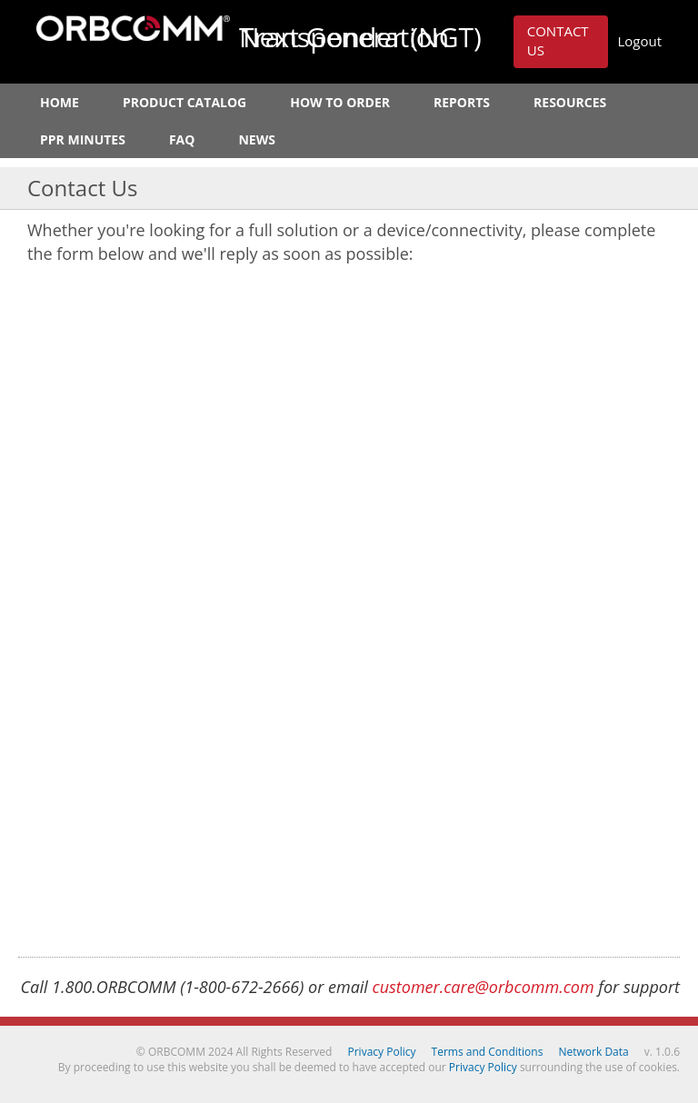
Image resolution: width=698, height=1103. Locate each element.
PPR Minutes (82, 139)
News (256, 139)
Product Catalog (184, 102)
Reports (462, 102)
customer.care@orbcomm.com (483, 987)
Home (59, 102)
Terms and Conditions (487, 1051)
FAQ (182, 139)
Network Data (594, 1051)
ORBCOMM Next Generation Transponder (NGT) (133, 28)
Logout (639, 41)
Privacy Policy (382, 1051)
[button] (561, 41)
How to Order (340, 102)
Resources (569, 102)
